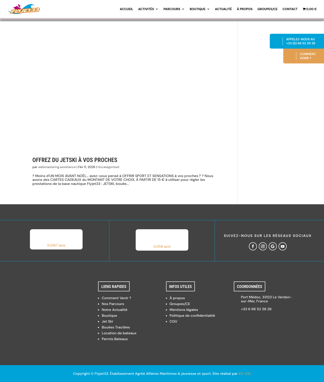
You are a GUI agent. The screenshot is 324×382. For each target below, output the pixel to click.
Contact (290, 9)
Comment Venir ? (116, 298)
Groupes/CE (267, 9)
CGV (174, 321)
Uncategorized (108, 167)
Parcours (171, 9)
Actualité (223, 9)
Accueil (126, 9)
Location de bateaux (119, 333)
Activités (146, 9)
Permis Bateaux (115, 339)
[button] (56, 239)
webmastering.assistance (57, 167)
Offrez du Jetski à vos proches (74, 160)
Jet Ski (107, 321)
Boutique (197, 9)
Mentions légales (184, 309)
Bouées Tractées (116, 327)
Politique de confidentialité (192, 315)
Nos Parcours (113, 303)
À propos (245, 9)
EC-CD (244, 373)
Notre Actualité (114, 309)
